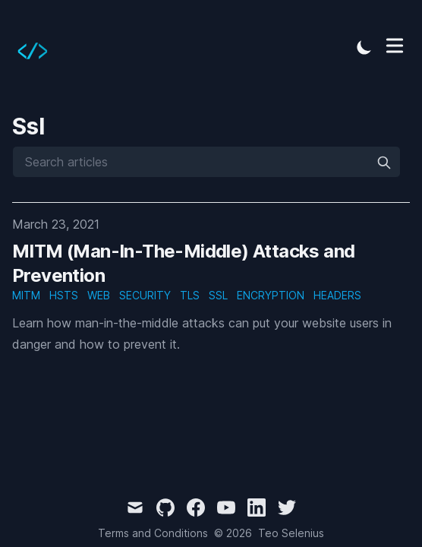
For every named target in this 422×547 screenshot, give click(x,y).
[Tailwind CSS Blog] (37, 47)
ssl (218, 295)
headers (337, 295)
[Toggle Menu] (395, 45)
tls (190, 295)
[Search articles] (206, 162)
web (98, 295)
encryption (270, 295)
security (145, 295)
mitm (26, 295)
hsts (63, 295)
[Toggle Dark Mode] (364, 47)
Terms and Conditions (153, 532)
